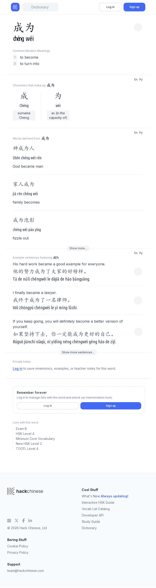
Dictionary (89, 528)
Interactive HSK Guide (98, 502)
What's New (105, 496)
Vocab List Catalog (96, 509)
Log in (110, 7)
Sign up (134, 7)
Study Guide (91, 521)
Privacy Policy (17, 552)
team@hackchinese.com (25, 571)
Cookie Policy (17, 546)
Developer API (93, 515)
